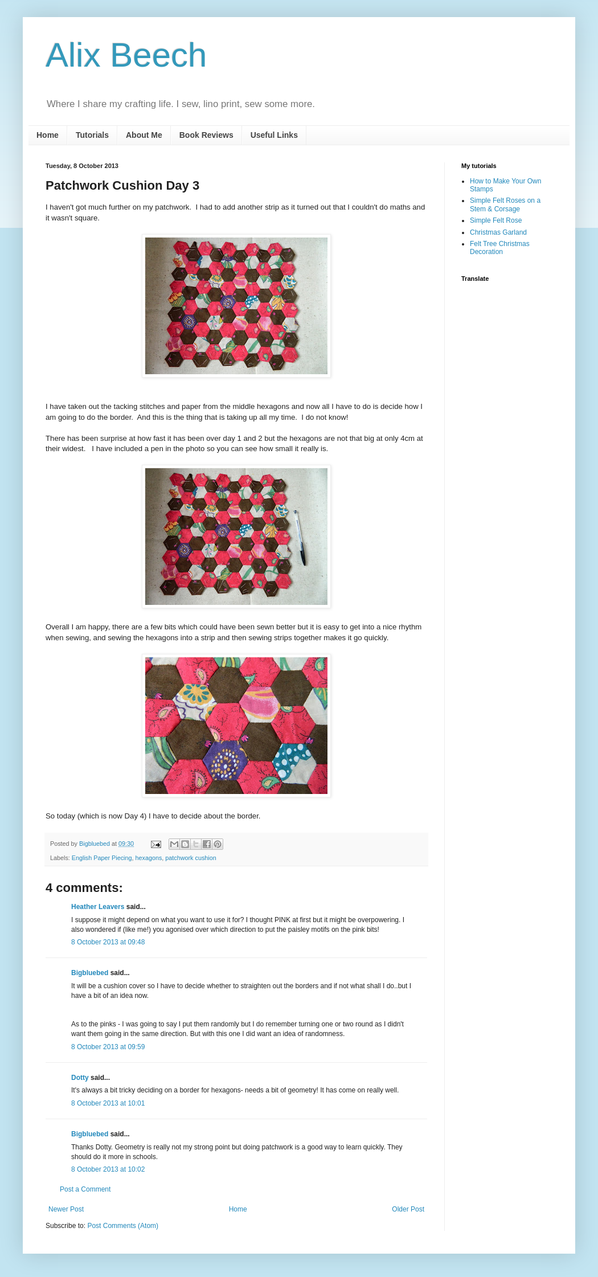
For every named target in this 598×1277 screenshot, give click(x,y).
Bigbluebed (89, 973)
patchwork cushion (190, 857)
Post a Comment (85, 1189)
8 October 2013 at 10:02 (108, 1169)
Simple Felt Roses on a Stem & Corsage (505, 204)
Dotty (80, 1078)
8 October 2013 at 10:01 (108, 1103)
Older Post (408, 1209)
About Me (144, 135)
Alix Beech (126, 55)
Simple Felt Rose (496, 220)
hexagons (148, 857)
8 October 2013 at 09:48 (108, 942)
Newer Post (66, 1209)
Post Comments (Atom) (122, 1226)
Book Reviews (206, 135)
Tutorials (92, 135)
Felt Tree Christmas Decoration (500, 248)
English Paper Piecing (102, 857)
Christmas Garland (498, 232)
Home (47, 135)
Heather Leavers (97, 907)
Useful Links (274, 135)
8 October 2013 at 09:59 (108, 1047)
